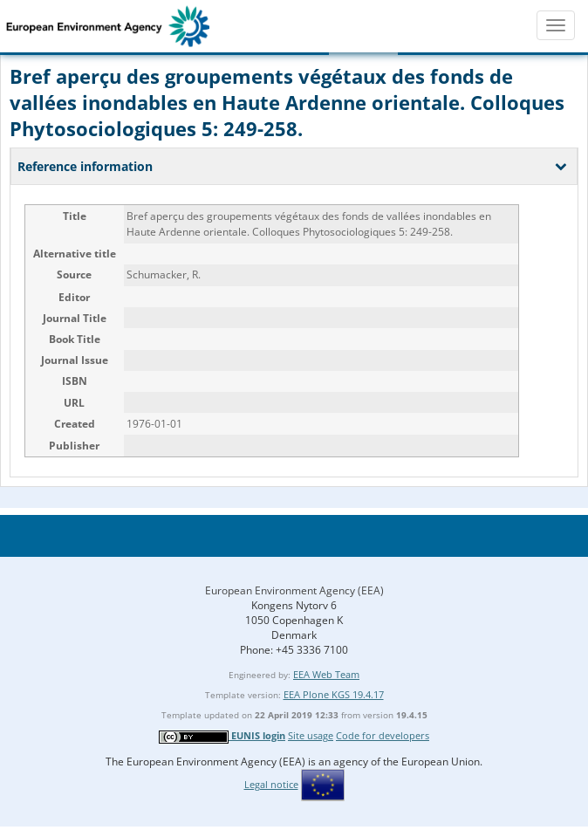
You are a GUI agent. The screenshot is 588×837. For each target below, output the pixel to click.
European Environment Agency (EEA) (294, 590)
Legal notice (271, 784)
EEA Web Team (326, 674)
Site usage (310, 735)
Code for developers (382, 735)
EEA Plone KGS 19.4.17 (334, 694)
